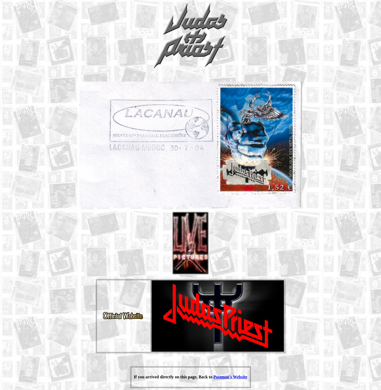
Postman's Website (230, 377)
